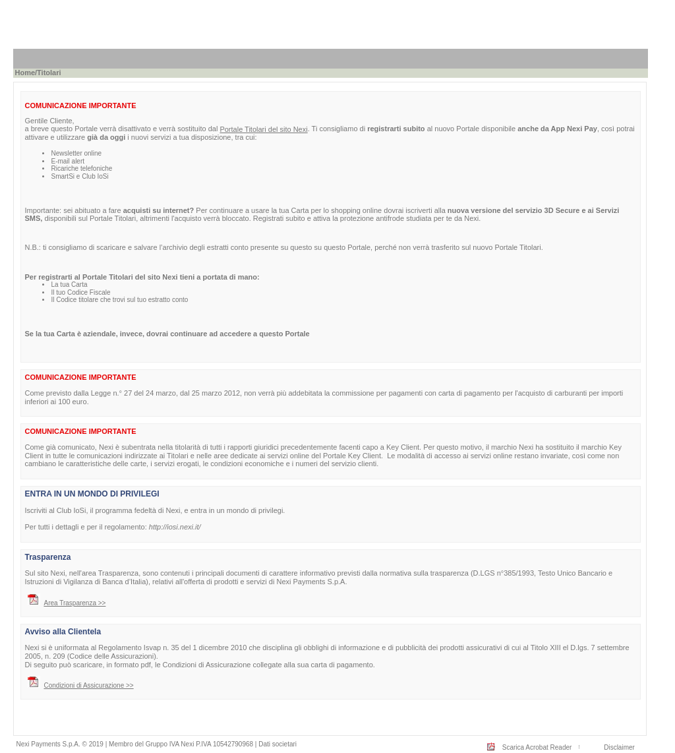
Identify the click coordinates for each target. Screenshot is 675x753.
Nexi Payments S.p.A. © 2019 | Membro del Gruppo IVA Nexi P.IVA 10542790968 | (137, 744)
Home (25, 72)
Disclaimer (619, 747)
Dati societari (277, 744)
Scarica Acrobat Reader (537, 747)
